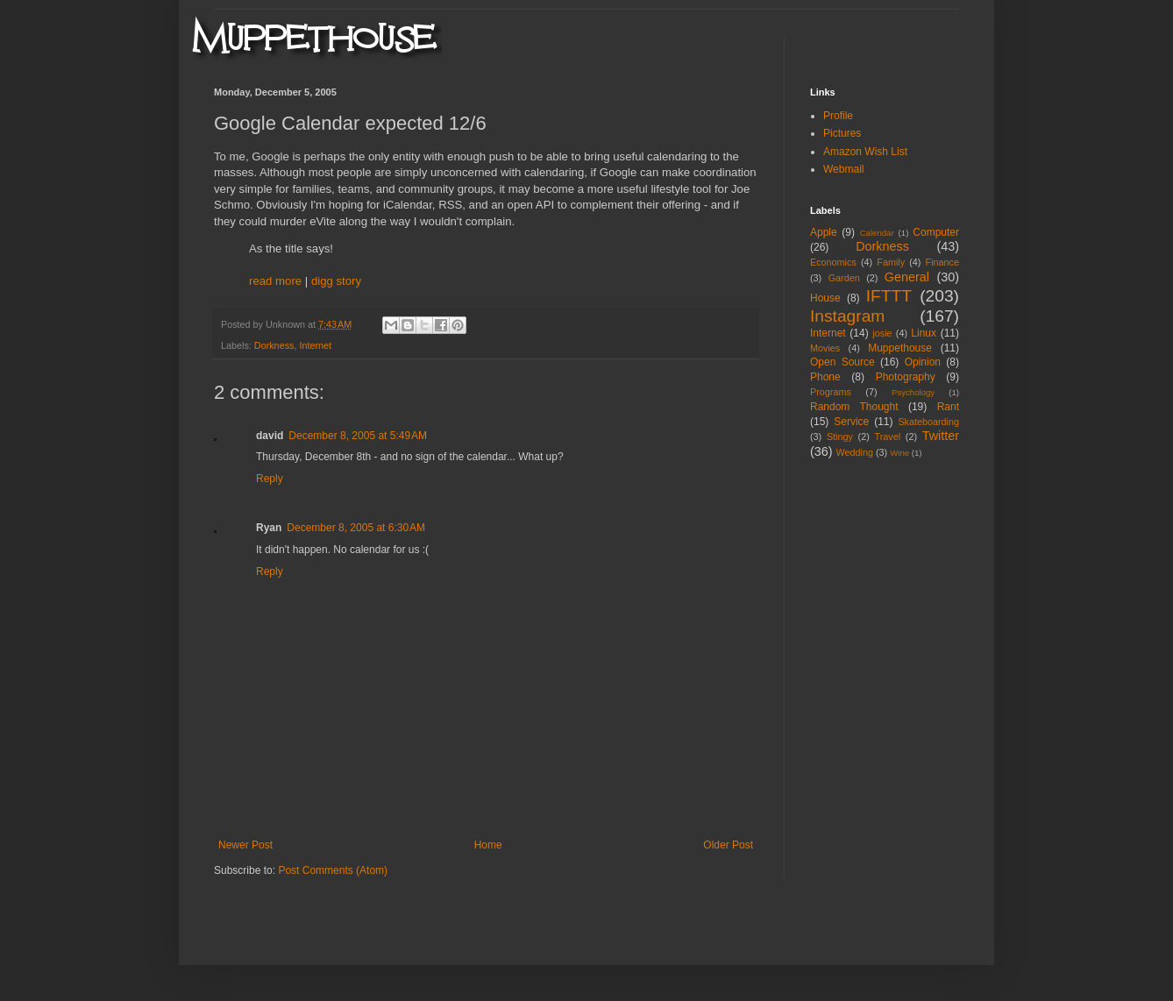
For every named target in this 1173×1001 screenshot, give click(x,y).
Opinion (923, 362)
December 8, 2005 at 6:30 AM (356, 528)
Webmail (843, 169)
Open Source (842, 362)
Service (851, 421)
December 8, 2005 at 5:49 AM (357, 436)
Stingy (840, 436)
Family (891, 262)
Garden (844, 278)
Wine (899, 453)
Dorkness (274, 345)
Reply (269, 478)
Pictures (842, 133)
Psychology (913, 392)
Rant (948, 407)
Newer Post (245, 845)
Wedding (854, 452)
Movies (825, 348)
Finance (942, 262)
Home (488, 845)
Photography (905, 377)
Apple (823, 232)
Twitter (940, 436)
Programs (830, 392)
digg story (336, 281)
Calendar (877, 233)
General (907, 277)
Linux (923, 333)
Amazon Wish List (865, 152)
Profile (838, 116)
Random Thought (854, 407)
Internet (315, 345)
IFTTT (889, 296)
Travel (887, 436)
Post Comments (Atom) (332, 870)
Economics (833, 262)
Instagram (847, 316)
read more (275, 281)
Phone (825, 377)
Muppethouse (900, 348)
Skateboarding (928, 421)
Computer (936, 232)
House (825, 298)
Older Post (728, 845)
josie (882, 333)
